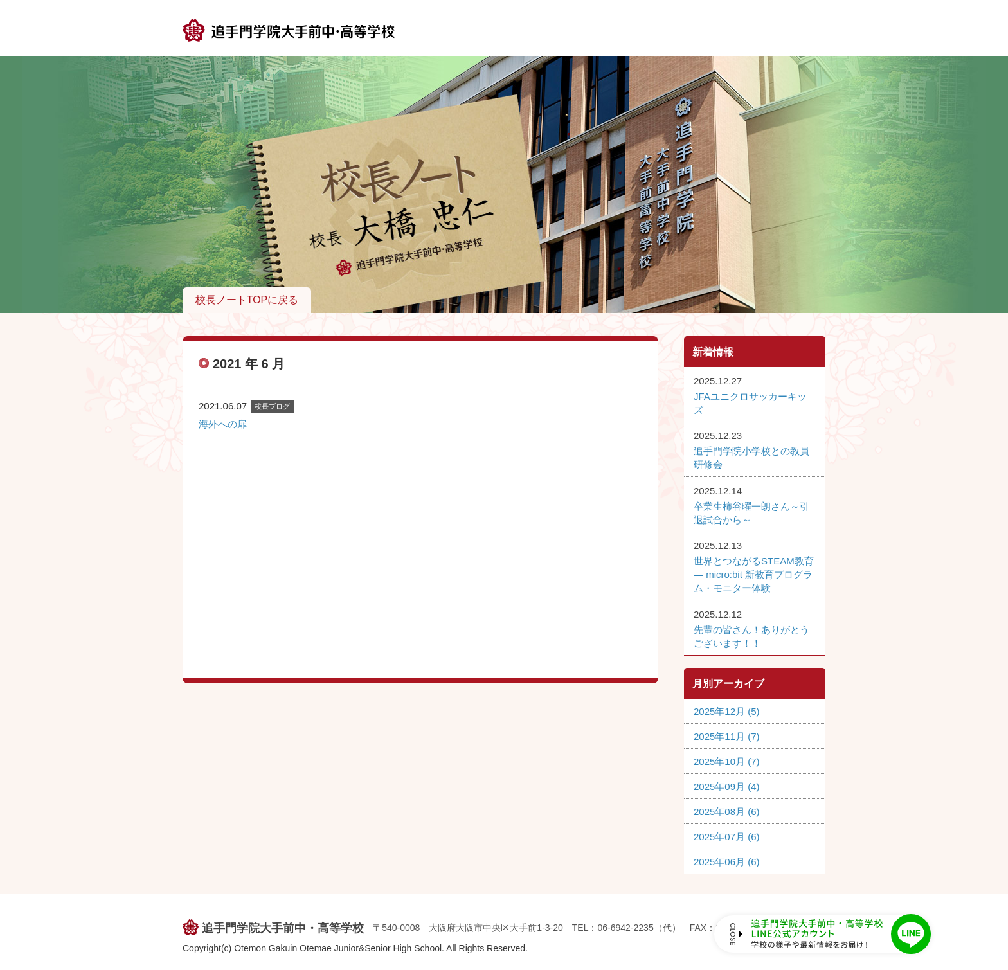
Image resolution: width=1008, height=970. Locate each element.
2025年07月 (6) (727, 836)
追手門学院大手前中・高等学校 (283, 928)
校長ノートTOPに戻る (247, 299)
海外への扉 (223, 423)
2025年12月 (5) (727, 711)
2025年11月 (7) (727, 736)
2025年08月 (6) (727, 811)
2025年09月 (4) (727, 786)
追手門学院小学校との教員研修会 (751, 457)
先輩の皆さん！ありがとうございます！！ (751, 636)
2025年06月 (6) (727, 861)
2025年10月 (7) (727, 761)
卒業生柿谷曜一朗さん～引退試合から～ (751, 513)
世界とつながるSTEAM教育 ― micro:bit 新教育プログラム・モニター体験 (754, 574)
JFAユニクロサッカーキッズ (750, 403)
